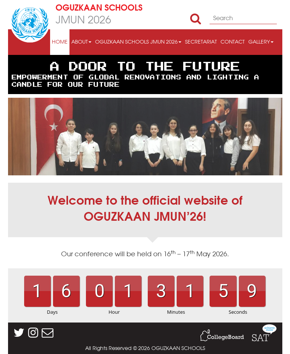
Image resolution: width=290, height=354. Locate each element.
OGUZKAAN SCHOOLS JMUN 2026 (138, 42)
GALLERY (261, 42)
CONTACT (233, 42)
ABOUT (81, 42)
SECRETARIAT (201, 42)
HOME (60, 42)
